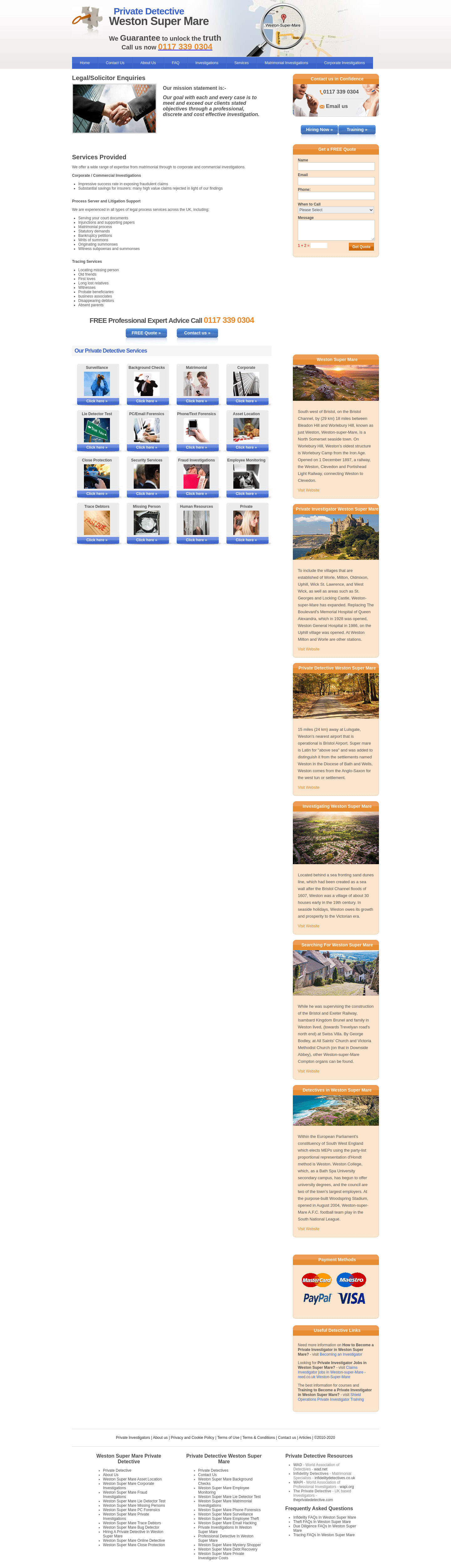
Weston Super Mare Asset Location (132, 1479)
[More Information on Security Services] (147, 476)
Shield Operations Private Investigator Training (331, 1397)
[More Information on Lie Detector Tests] (97, 430)
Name (303, 160)
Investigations (206, 63)
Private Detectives (213, 1470)
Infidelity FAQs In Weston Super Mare (324, 1517)
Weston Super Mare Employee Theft (228, 1518)
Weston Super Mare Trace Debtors (132, 1523)
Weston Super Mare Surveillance (225, 1514)
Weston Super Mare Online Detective (134, 1540)
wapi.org (347, 1487)
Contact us (287, 1437)
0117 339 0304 (341, 92)
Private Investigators (133, 1437)
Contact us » (197, 332)
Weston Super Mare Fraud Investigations (125, 1494)
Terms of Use (228, 1437)
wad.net (320, 1469)
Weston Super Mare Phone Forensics (229, 1510)
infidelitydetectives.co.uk (334, 1478)
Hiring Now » (319, 129)
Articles (305, 1437)
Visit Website (308, 490)
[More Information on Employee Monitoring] (246, 476)
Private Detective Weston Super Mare (224, 1458)
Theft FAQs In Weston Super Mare (322, 1522)
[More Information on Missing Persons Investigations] (147, 523)
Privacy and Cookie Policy (192, 1437)
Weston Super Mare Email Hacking (227, 1523)
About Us (148, 63)
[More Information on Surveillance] (97, 384)
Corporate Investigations (344, 63)
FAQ (175, 63)
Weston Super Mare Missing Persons (134, 1505)
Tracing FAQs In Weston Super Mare (324, 1535)
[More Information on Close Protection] (97, 476)
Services (241, 63)
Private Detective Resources (319, 1456)
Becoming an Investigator (341, 1354)
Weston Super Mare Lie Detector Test (134, 1501)
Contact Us (115, 63)
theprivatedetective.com (313, 1500)
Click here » (96, 401)
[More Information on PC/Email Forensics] (147, 430)
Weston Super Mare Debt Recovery (227, 1549)
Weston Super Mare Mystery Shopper (229, 1545)
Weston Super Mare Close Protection (134, 1545)
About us (160, 1437)
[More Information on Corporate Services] (246, 384)
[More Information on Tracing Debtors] (97, 523)
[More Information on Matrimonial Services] (196, 384)
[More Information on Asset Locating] (246, 430)
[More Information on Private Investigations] (246, 523)
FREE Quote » (146, 332)
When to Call (309, 204)
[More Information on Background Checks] (147, 384)
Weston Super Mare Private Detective (128, 1458)
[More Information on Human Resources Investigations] (196, 523)
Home (85, 63)
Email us (337, 106)
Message (306, 218)
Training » (357, 129)
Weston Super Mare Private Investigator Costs (221, 1555)
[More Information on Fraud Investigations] (196, 476)
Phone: (304, 189)
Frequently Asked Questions (319, 1508)
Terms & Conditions (258, 1437)
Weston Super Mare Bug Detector (131, 1527)
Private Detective (117, 1470)
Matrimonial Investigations (286, 63)
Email (303, 175)
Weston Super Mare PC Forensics (131, 1510)
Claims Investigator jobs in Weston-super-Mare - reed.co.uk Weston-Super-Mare (332, 1372)
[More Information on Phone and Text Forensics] (196, 430)
